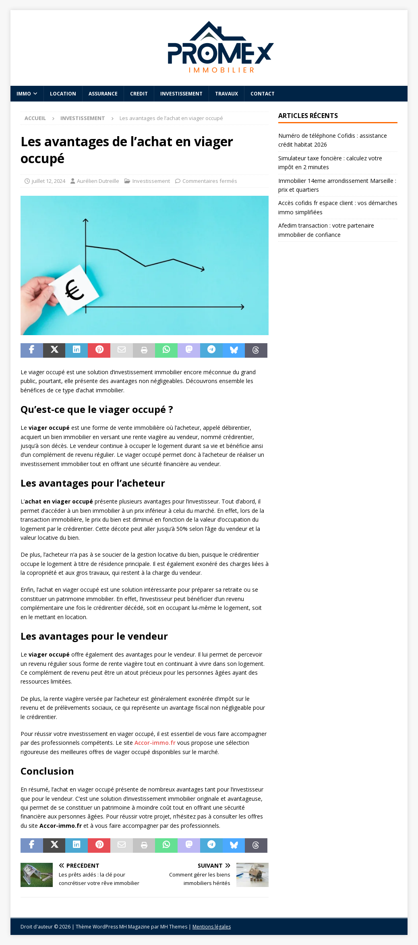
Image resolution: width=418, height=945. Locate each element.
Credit (139, 93)
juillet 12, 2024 (48, 180)
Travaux (226, 93)
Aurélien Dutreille (98, 180)
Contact (262, 93)
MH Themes (173, 926)
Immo (24, 93)
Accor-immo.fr (155, 742)
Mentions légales (211, 926)
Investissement (181, 93)
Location (63, 93)
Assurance (103, 93)
